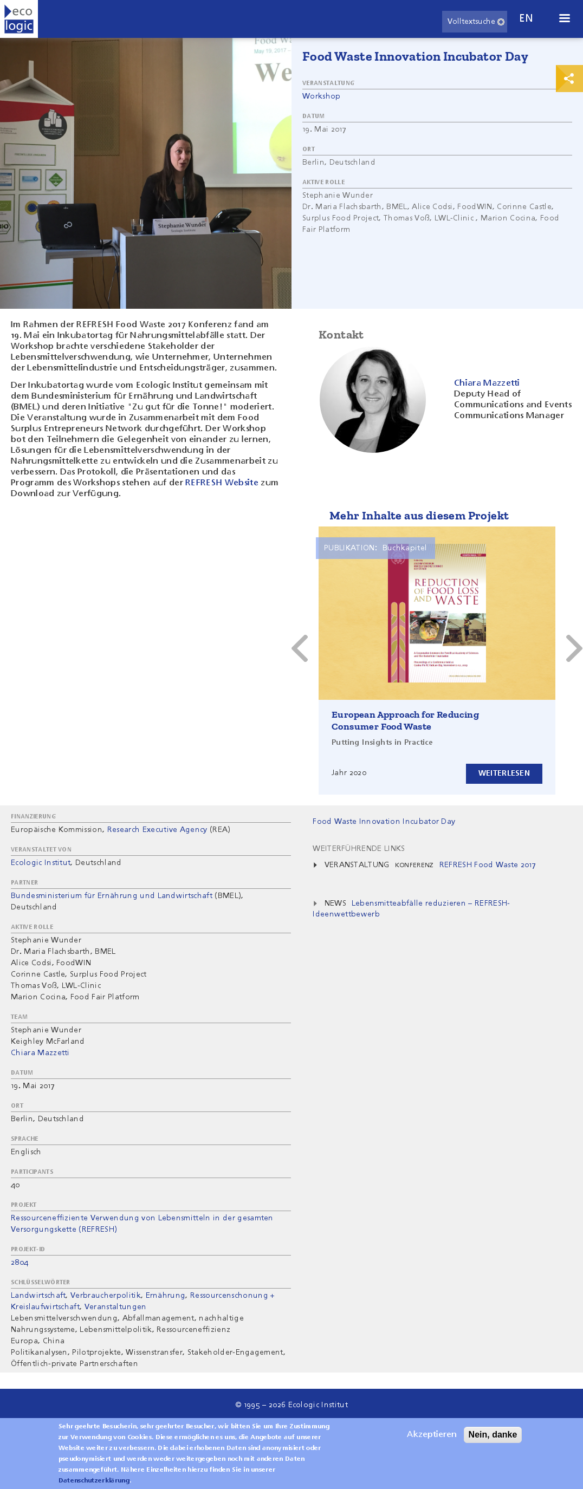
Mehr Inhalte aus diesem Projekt (419, 515)
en (526, 19)
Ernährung (166, 1295)
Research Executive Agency (157, 830)
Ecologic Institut (40, 863)
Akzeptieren (432, 1435)
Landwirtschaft (38, 1295)
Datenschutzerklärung (94, 1481)
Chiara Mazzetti (40, 1053)
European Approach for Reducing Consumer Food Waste (405, 720)
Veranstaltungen (116, 1307)
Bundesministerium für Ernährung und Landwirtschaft (111, 896)
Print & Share (569, 78)
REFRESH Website (221, 483)
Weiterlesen (504, 773)
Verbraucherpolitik (105, 1295)
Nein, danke (493, 1434)
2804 (19, 1262)
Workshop (321, 96)
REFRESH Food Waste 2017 (487, 865)
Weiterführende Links (359, 849)
